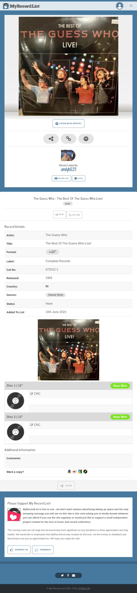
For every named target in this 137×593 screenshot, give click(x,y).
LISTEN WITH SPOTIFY (68, 123)
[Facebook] (68, 575)
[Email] (74, 575)
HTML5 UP (84, 588)
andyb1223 (68, 169)
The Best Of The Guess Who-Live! (79, 198)
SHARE (66, 485)
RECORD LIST (61, 178)
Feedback (43, 549)
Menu (131, 5)
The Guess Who (43, 198)
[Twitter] (63, 575)
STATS (78, 178)
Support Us (19, 549)
